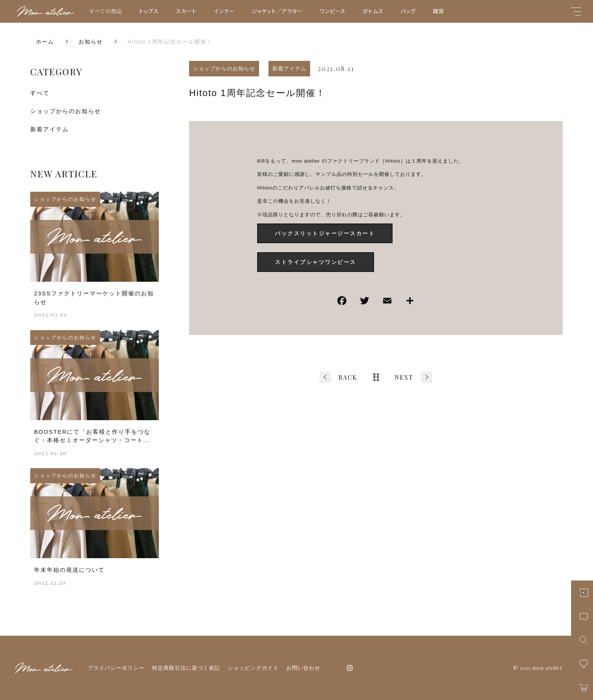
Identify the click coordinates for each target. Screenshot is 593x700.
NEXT (403, 377)
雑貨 (438, 11)
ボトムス (373, 11)
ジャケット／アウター (277, 11)
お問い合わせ (303, 668)
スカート (186, 11)
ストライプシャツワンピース (315, 261)
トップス (149, 11)
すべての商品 (106, 11)
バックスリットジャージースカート (325, 233)
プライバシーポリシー (116, 668)
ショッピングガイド (253, 668)
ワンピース (333, 11)
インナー (224, 11)
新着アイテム (289, 68)
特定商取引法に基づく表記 (186, 668)
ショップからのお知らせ (224, 68)
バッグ (408, 11)
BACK (347, 377)
